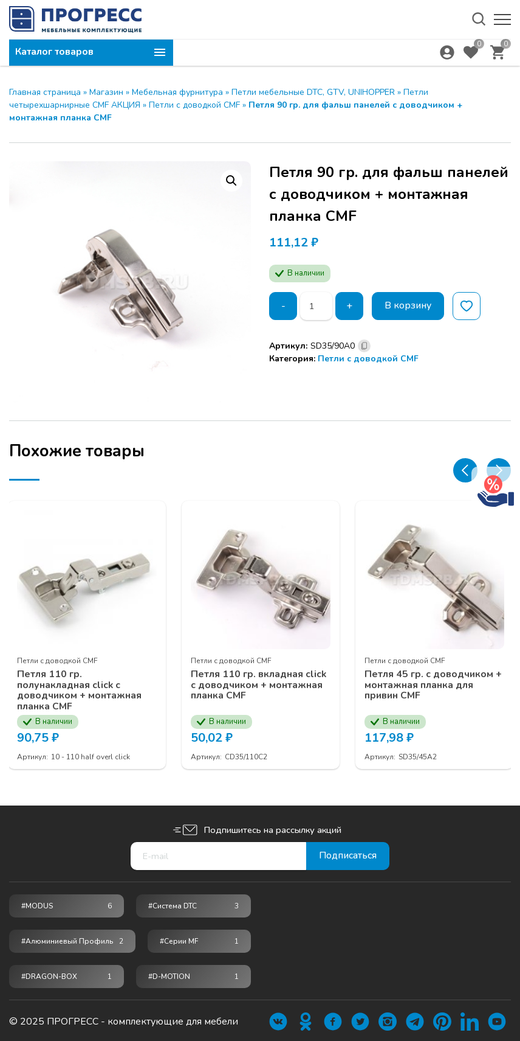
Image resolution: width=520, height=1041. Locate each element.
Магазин (106, 92)
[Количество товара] (316, 306)
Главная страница (45, 92)
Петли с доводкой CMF (194, 105)
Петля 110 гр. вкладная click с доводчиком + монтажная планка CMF (260, 683)
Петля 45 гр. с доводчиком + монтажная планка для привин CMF (434, 683)
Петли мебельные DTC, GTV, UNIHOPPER (313, 92)
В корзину (409, 306)
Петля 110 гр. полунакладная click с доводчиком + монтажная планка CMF (80, 688)
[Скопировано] (364, 345)
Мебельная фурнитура (177, 92)
